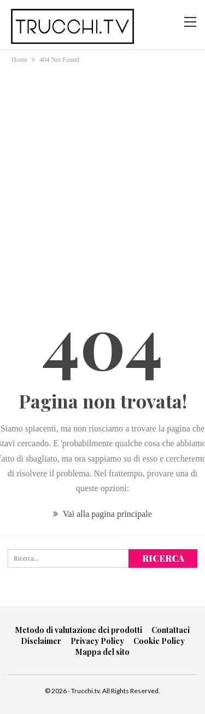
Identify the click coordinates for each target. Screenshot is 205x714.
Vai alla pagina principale (102, 514)
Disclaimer (41, 641)
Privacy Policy (97, 641)
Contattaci (170, 630)
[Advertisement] (102, 174)
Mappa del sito (102, 652)
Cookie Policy (159, 641)
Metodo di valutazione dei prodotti (78, 630)
